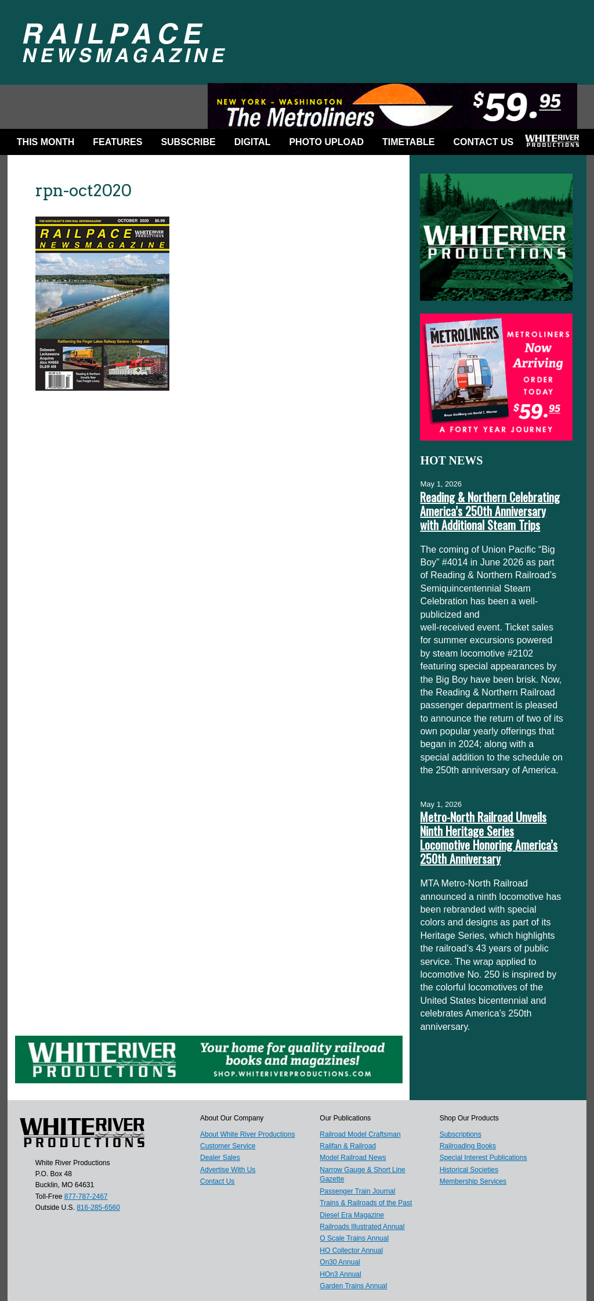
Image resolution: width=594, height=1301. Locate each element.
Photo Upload (326, 142)
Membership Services (473, 1181)
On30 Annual (340, 1262)
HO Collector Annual (351, 1250)
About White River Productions (247, 1134)
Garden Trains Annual (353, 1286)
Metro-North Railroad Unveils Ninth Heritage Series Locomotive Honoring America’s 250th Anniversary (488, 837)
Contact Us (483, 142)
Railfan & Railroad (348, 1146)
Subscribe (188, 142)
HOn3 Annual (340, 1274)
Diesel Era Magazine (352, 1215)
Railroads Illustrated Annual (362, 1227)
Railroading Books (468, 1146)
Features (117, 142)
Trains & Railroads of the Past (366, 1203)
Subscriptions (460, 1134)
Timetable (408, 142)
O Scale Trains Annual (354, 1238)
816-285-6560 (98, 1207)
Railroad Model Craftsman (360, 1134)
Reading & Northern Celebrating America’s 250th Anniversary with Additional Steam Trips (490, 511)
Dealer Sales (220, 1158)
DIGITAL (252, 142)
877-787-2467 (86, 1196)
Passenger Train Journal (357, 1191)
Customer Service (227, 1146)
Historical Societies (469, 1170)
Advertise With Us (227, 1170)
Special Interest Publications (483, 1158)
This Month (46, 142)
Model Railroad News (353, 1158)
